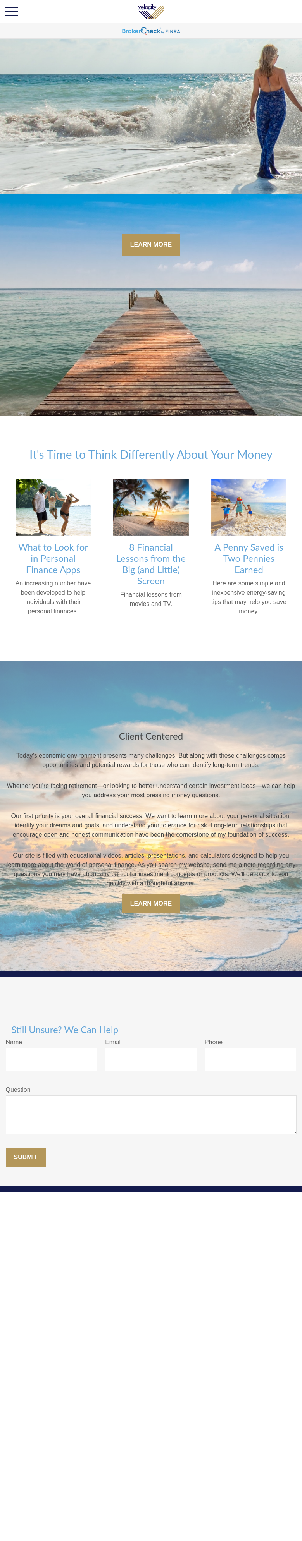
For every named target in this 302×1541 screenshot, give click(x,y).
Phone (214, 1042)
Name (14, 1042)
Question (18, 1089)
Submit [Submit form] (26, 1157)
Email (113, 1042)
